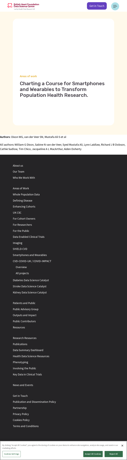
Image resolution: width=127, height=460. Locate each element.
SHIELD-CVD (20, 249)
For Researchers (22, 224)
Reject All (114, 454)
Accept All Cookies (93, 454)
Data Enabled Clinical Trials (28, 237)
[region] (63, 450)
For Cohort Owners (24, 218)
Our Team (18, 171)
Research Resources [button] (24, 338)
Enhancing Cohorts (24, 206)
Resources (19, 327)
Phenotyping (20, 362)
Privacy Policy (21, 414)
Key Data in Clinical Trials (27, 374)
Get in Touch (96, 6)
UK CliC (17, 212)
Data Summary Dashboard (28, 350)
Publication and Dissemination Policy (34, 402)
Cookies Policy (21, 420)
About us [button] (18, 165)
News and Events (23, 385)
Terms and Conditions (26, 426)
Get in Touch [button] (20, 396)
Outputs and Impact (24, 315)
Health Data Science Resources (31, 356)
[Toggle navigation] (115, 6)
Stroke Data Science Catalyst (29, 286)
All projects (22, 273)
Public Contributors (24, 321)
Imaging (17, 243)
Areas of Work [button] (21, 188)
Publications (20, 344)
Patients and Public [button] (24, 303)
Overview (21, 267)
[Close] (122, 445)
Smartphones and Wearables (30, 255)
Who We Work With (24, 177)
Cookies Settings (11, 454)
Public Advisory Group (25, 309)
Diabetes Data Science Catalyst (31, 280)
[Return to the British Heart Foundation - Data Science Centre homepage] (23, 6)
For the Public (21, 231)
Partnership (20, 408)
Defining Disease (22, 200)
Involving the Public (24, 368)
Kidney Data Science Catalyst (30, 292)
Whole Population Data (26, 194)
